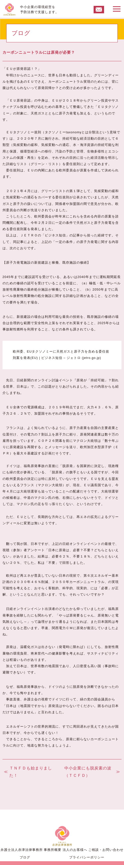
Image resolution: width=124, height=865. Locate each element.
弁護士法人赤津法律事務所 (22, 850)
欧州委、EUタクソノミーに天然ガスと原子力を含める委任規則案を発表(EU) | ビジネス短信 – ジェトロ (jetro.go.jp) (61, 355)
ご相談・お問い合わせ (105, 850)
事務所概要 (52, 850)
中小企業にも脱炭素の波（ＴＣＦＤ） (87, 772)
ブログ (25, 857)
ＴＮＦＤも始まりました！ (30, 772)
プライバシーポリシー (86, 857)
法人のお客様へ (75, 850)
